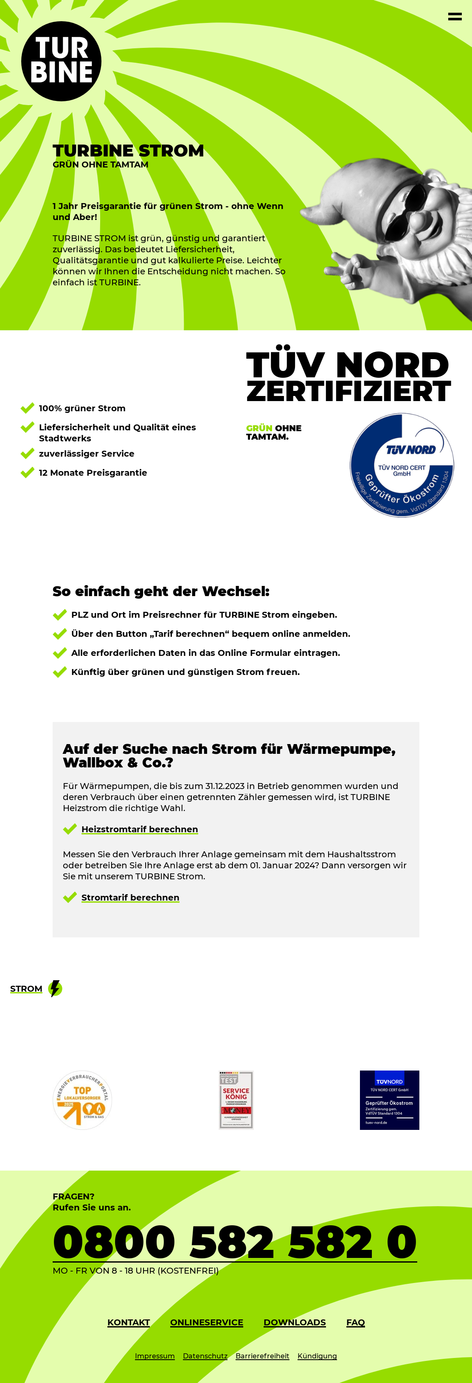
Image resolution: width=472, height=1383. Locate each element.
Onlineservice (206, 1322)
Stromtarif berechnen (130, 897)
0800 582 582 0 (235, 1242)
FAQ (355, 1322)
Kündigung (317, 1356)
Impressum (155, 1356)
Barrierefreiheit (262, 1356)
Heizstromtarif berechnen (139, 829)
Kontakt (128, 1322)
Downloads (295, 1322)
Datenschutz (205, 1356)
